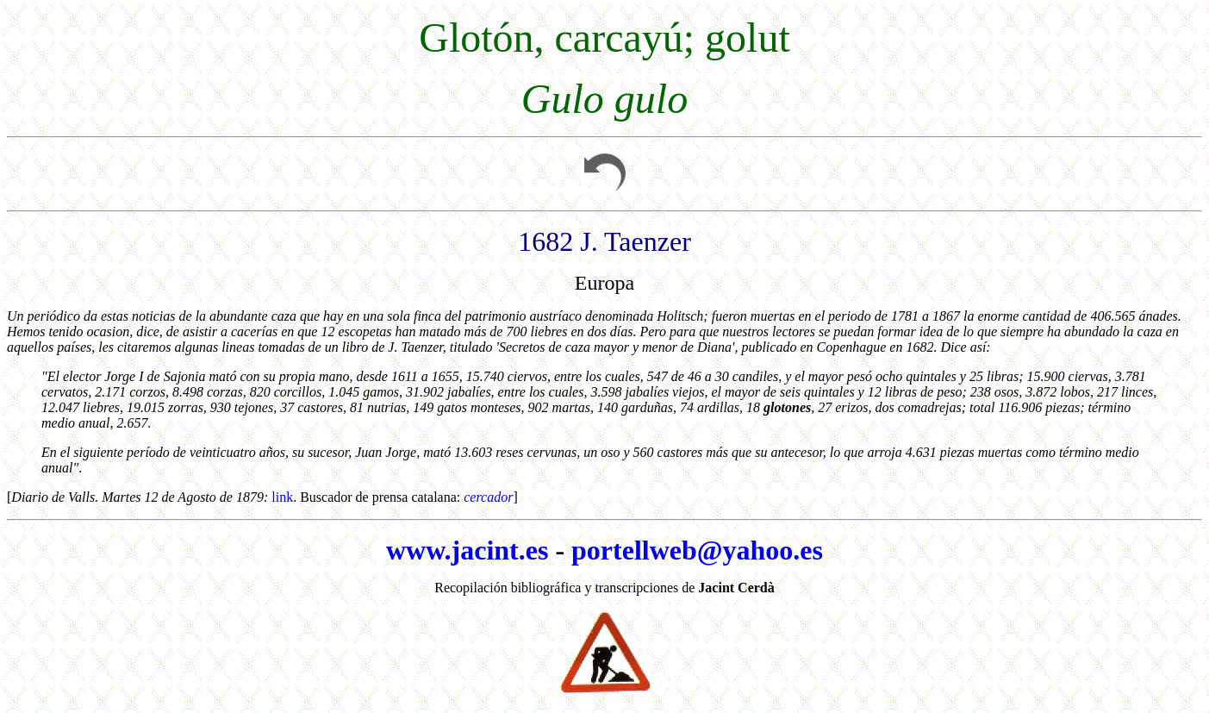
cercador (488, 497)
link (282, 497)
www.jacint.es (467, 550)
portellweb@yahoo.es (697, 550)
